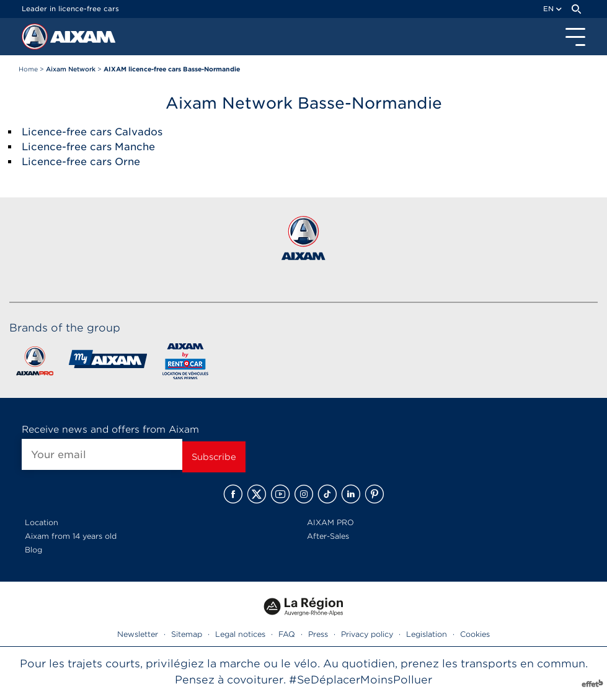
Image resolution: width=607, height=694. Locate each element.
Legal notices (240, 634)
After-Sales (328, 536)
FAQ (286, 634)
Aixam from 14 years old (71, 536)
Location (41, 522)
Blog (33, 549)
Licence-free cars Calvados (92, 132)
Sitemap (186, 634)
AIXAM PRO (330, 522)
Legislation (426, 634)
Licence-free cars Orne (81, 162)
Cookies (475, 634)
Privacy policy (367, 634)
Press (318, 634)
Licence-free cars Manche (88, 147)
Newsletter (137, 634)
